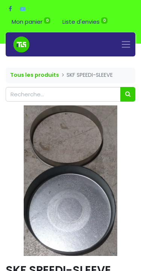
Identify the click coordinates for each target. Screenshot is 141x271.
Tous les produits (34, 75)
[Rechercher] (127, 94)
